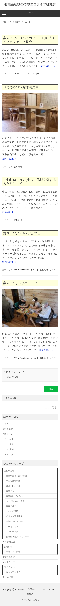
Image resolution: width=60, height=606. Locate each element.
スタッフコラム (13, 572)
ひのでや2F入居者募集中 (21, 87)
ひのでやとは (10, 567)
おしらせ (27, 74)
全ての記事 (51, 407)
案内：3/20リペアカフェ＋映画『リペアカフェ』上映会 (29, 40)
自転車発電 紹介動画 (16, 476)
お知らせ (6, 424)
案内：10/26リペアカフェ (21, 283)
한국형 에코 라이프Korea (17, 536)
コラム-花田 (8, 454)
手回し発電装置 (13, 481)
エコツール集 (12, 531)
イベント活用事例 (14, 516)
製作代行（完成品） (15, 496)
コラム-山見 (8, 444)
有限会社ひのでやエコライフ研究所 (30, 4)
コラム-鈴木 (8, 439)
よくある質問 (12, 511)
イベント (18, 74)
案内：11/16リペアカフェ (21, 233)
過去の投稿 (11, 376)
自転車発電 (7, 429)
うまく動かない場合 (15, 501)
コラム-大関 (8, 449)
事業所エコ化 (8, 557)
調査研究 (8, 547)
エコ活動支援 (8, 542)
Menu (30, 13)
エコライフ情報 (13, 552)
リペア (36, 74)
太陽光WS (7, 434)
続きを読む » (48, 66)
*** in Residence (21, 270)
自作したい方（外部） (16, 521)
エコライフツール (12, 526)
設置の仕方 (11, 506)
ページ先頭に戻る (30, 600)
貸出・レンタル (13, 486)
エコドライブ (8, 562)
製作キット (11, 491)
